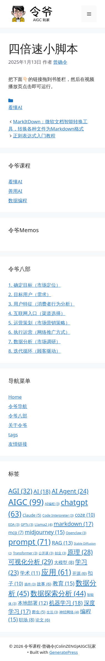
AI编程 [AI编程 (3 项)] (52, 503)
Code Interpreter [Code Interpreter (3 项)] (58, 515)
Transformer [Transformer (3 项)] (25, 553)
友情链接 (17, 444)
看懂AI (15, 107)
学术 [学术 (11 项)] (30, 573)
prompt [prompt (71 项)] (29, 541)
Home (15, 397)
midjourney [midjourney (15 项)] (45, 532)
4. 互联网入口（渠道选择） (36, 313)
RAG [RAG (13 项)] (62, 542)
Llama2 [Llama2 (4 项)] (44, 524)
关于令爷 (17, 425)
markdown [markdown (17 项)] (73, 523)
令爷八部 (17, 416)
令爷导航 (17, 406)
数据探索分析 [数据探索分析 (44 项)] (58, 593)
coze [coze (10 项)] (85, 514)
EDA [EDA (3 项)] (13, 524)
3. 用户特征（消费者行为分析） (41, 304)
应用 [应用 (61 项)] (56, 572)
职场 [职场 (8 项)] (26, 619)
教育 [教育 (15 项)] (64, 583)
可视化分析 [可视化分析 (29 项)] (30, 561)
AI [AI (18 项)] (42, 491)
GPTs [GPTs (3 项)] (27, 524)
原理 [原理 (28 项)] (80, 552)
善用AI (15, 191)
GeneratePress (63, 652)
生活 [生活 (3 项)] (52, 612)
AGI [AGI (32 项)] (20, 490)
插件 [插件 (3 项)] (30, 584)
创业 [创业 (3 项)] (60, 553)
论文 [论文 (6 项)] (42, 619)
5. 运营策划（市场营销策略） (39, 322)
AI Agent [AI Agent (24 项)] (70, 491)
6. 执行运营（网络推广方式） (39, 332)
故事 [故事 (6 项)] (44, 583)
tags (13, 434)
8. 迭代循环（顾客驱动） (34, 351)
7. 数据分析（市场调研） (34, 341)
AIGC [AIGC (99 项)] (25, 502)
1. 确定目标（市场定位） (34, 285)
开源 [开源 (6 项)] (79, 573)
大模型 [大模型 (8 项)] (64, 562)
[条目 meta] (52, 100)
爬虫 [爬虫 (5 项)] (38, 611)
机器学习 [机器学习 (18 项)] (66, 602)
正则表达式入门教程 (34, 135)
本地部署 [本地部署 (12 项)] (33, 602)
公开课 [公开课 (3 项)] (46, 553)
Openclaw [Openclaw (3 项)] (76, 533)
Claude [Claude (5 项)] (32, 515)
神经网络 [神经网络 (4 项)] (69, 611)
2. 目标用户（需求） (29, 294)
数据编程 (17, 200)
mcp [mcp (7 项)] (16, 532)
